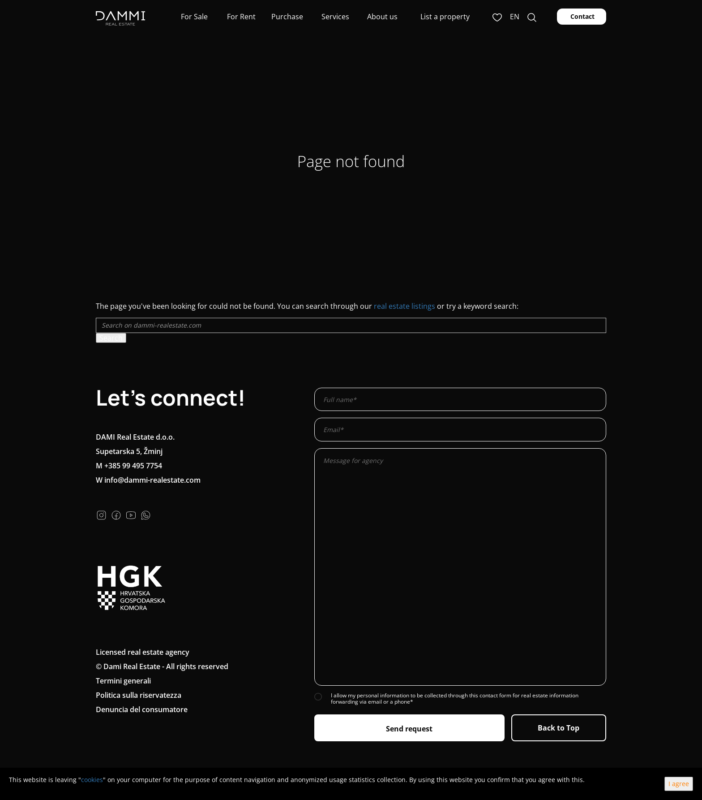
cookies (92, 779)
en (514, 17)
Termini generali (123, 681)
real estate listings (404, 306)
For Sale (193, 17)
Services (334, 17)
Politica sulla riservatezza (138, 695)
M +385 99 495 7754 (129, 466)
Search (111, 338)
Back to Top (558, 728)
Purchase (287, 17)
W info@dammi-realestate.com (148, 480)
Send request (409, 729)
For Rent (240, 17)
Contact (582, 16)
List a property (445, 17)
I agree (678, 783)
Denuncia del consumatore (142, 709)
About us (381, 17)
